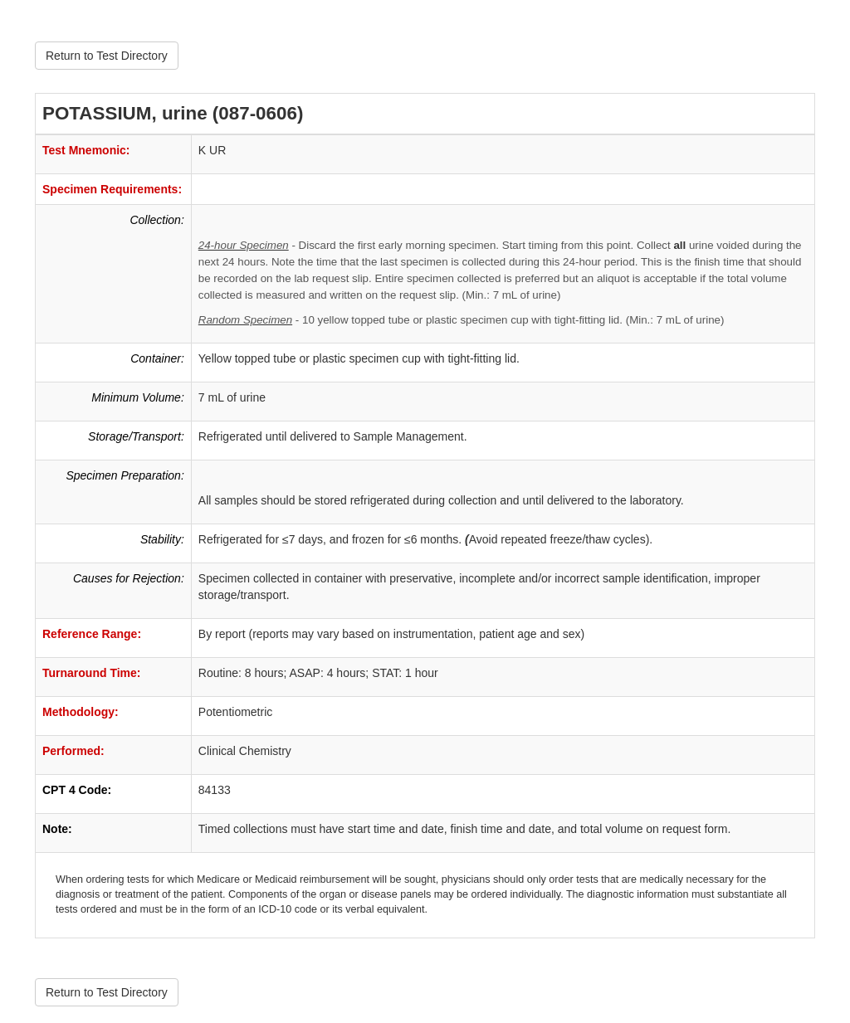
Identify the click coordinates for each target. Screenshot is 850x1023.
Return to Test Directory (107, 55)
